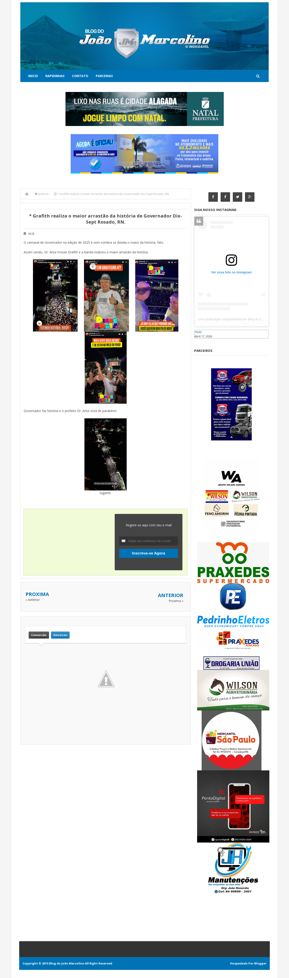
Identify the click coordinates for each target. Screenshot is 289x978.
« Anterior (33, 600)
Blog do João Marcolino (66, 964)
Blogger (260, 964)
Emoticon (60, 635)
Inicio (33, 76)
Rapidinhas (55, 76)
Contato (80, 76)
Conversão (39, 635)
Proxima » (176, 601)
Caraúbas (201, 341)
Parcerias (104, 76)
